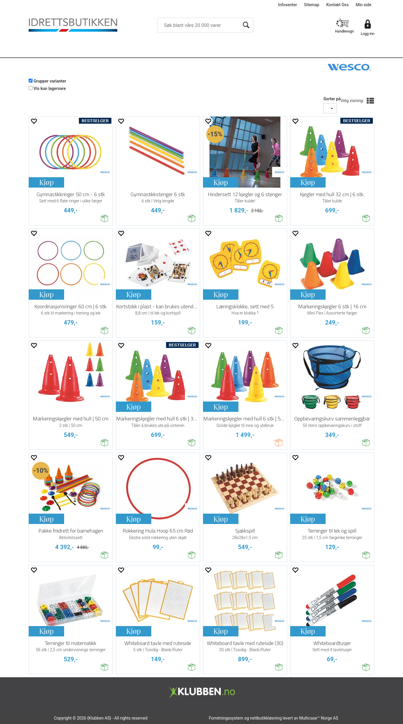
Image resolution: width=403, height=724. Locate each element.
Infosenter (287, 4)
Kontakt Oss (337, 4)
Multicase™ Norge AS (318, 718)
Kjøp (46, 182)
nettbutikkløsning (266, 718)
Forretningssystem (226, 718)
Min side (363, 4)
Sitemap (311, 4)
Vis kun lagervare (49, 88)
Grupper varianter (49, 81)
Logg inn (367, 34)
